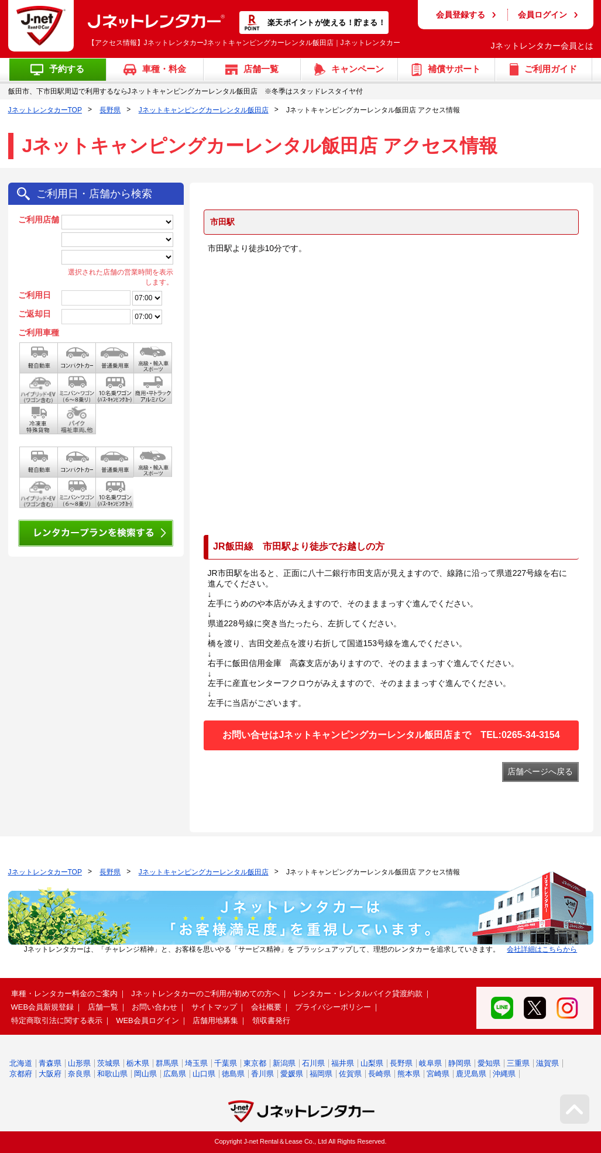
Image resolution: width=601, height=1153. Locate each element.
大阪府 (50, 1073)
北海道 (20, 1063)
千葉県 (225, 1063)
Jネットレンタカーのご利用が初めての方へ (205, 993)
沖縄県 (504, 1073)
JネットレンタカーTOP (45, 110)
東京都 (254, 1063)
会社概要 (266, 1007)
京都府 (20, 1073)
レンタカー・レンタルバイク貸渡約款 (358, 993)
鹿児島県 (471, 1073)
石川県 (313, 1063)
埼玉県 (196, 1063)
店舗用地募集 (215, 1020)
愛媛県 (291, 1073)
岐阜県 (430, 1063)
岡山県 (145, 1073)
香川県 (262, 1073)
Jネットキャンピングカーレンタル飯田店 (204, 110)
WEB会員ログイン (147, 1020)
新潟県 (284, 1063)
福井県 (342, 1063)
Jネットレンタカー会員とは (542, 45)
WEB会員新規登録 (42, 1007)
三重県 (518, 1063)
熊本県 (408, 1073)
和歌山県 (112, 1073)
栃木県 (137, 1063)
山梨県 (371, 1063)
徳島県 (233, 1073)
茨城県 (108, 1063)
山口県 (204, 1073)
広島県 (174, 1073)
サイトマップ (214, 1007)
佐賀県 (350, 1073)
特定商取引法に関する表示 (56, 1020)
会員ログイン (542, 14)
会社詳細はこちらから (542, 949)
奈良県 (79, 1073)
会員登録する (460, 14)
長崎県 (379, 1073)
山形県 (79, 1063)
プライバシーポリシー (333, 1007)
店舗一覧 (103, 1007)
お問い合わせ (154, 1007)
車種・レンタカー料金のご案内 (64, 993)
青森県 (50, 1063)
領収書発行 (271, 1020)
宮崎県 (438, 1073)
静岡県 (459, 1063)
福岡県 (321, 1073)
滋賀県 (547, 1063)
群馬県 (167, 1063)
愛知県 (489, 1063)
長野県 (110, 110)
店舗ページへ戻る (540, 771)
